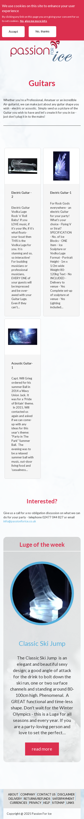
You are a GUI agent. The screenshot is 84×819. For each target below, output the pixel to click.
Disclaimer (66, 794)
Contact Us (46, 794)
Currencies (18, 802)
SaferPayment (63, 798)
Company (27, 794)
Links (70, 802)
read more (42, 748)
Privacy (35, 802)
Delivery (15, 798)
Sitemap (58, 802)
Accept (13, 31)
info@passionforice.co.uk (19, 521)
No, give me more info (33, 21)
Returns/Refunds (37, 798)
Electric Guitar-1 (60, 192)
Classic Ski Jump (42, 643)
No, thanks (42, 31)
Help (46, 802)
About (13, 794)
